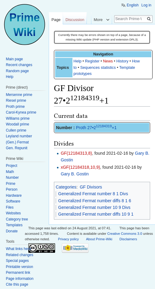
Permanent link (18, 272)
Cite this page (17, 284)
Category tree (17, 219)
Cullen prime (16, 130)
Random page (17, 71)
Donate (12, 231)
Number (12, 177)
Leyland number (19, 136)
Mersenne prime (19, 95)
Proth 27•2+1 (96, 127)
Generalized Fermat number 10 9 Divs (94, 207)
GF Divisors (91, 187)
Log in (146, 5)
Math (10, 172)
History (122, 61)
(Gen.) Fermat (17, 142)
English (133, 5)
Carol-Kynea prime (21, 112)
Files (9, 207)
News (108, 61)
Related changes (19, 255)
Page (56, 19)
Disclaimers (128, 239)
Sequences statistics (98, 67)
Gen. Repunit (16, 148)
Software (13, 201)
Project (11, 166)
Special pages (17, 261)
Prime (10, 184)
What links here (18, 249)
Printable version (19, 267)
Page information (19, 279)
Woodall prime (17, 124)
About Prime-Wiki (99, 239)
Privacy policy (68, 239)
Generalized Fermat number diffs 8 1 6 (94, 200)
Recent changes (19, 65)
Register (92, 61)
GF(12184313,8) (76, 153)
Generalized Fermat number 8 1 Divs (93, 193)
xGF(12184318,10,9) (80, 167)
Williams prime (18, 118)
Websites (13, 213)
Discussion (74, 19)
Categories (66, 187)
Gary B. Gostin (75, 173)
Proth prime (15, 106)
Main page (14, 59)
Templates (14, 225)
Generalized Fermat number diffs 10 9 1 (95, 214)
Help (77, 61)
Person (11, 189)
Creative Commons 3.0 (124, 233)
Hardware (14, 195)
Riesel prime (16, 100)
